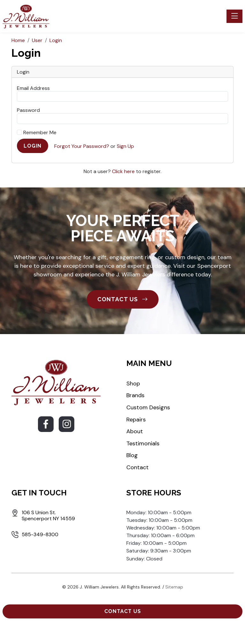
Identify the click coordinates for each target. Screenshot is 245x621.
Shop (133, 383)
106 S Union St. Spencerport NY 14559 (48, 515)
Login (32, 146)
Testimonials (143, 443)
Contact (137, 467)
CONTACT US (122, 299)
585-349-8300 (40, 534)
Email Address (33, 88)
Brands (135, 395)
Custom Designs (148, 407)
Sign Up (125, 146)
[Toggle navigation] (234, 16)
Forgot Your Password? (81, 146)
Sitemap (174, 587)
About (134, 431)
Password (28, 110)
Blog (132, 455)
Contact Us (122, 611)
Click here (123, 171)
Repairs (136, 419)
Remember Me (36, 132)
